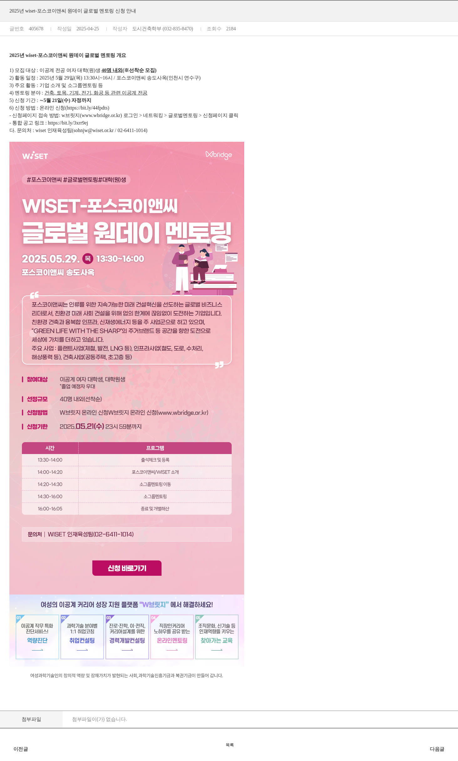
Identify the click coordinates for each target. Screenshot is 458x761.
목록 (230, 745)
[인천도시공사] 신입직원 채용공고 (6, 749)
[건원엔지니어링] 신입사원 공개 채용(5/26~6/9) (451, 749)
